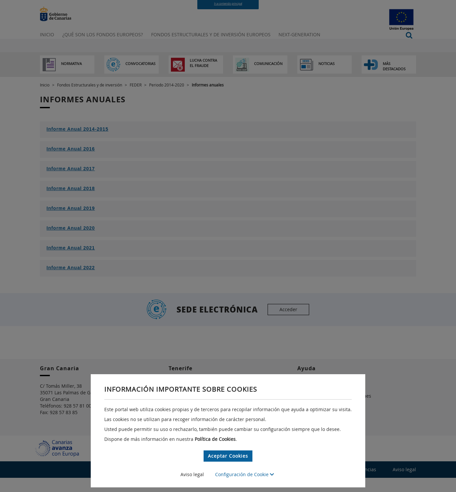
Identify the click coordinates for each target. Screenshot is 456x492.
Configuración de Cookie (244, 474)
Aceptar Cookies (228, 456)
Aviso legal (192, 474)
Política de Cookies (215, 439)
